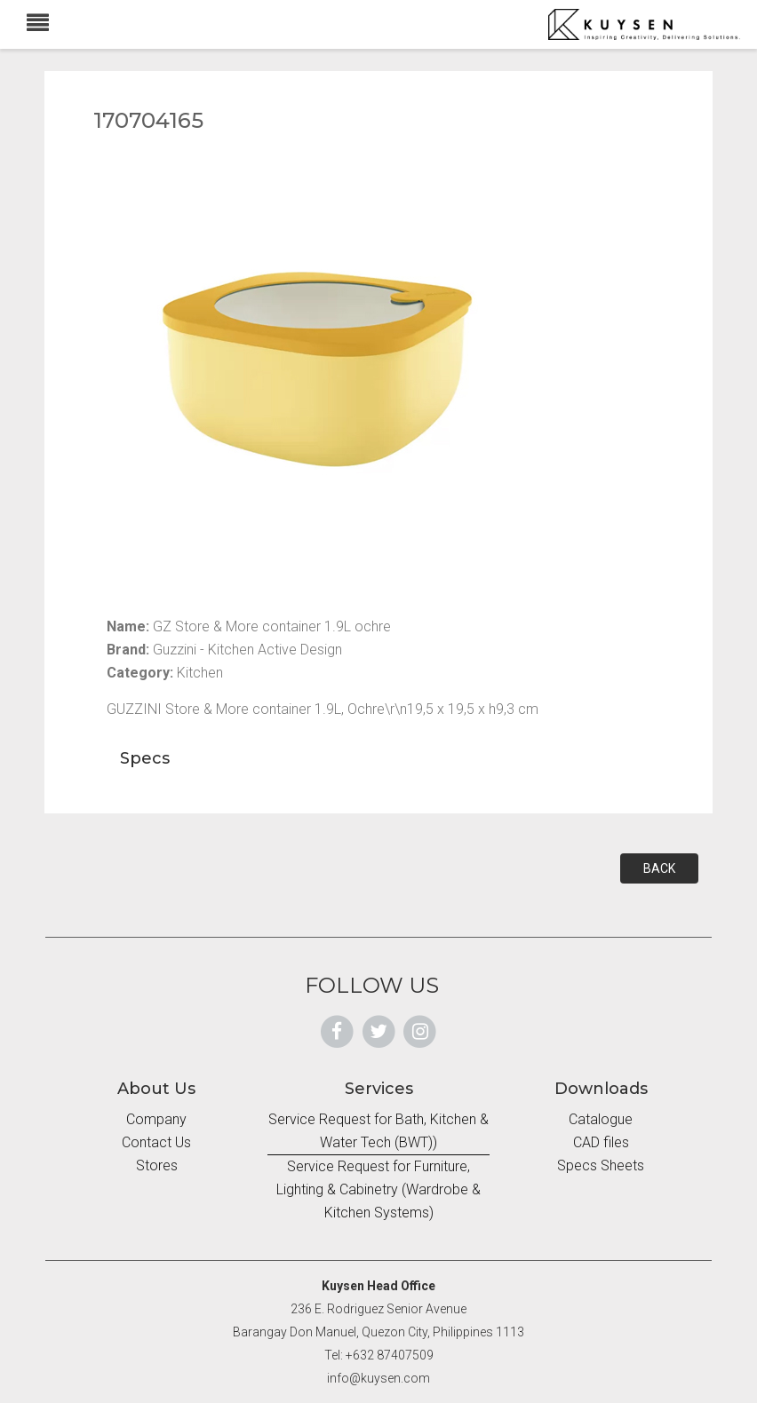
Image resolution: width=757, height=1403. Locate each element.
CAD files (601, 1142)
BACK (659, 868)
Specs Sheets (600, 1165)
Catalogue (601, 1119)
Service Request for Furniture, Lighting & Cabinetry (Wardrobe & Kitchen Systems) (378, 1189)
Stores (157, 1165)
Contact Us (156, 1142)
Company (156, 1119)
